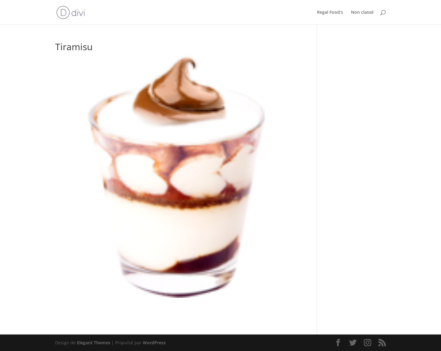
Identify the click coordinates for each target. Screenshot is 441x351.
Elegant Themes (93, 342)
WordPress (154, 342)
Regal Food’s (330, 12)
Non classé (362, 12)
